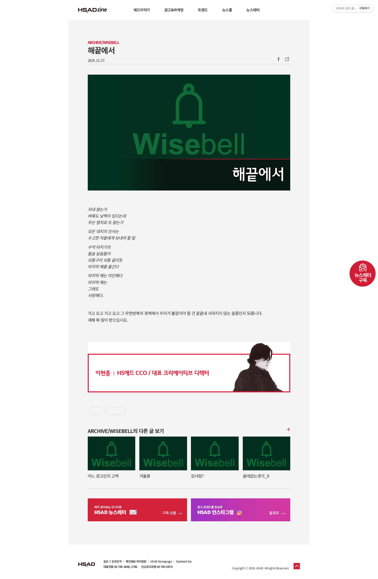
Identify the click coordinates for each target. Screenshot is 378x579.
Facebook (278, 59)
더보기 (287, 429)
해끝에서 (101, 50)
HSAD (86, 560)
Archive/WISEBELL (103, 42)
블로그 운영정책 (112, 561)
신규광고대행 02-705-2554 (156, 566)
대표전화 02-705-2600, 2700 (120, 566)
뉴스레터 (252, 9)
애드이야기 (142, 9)
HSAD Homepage (161, 561)
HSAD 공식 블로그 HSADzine (92, 10)
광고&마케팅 (173, 9)
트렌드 (203, 9)
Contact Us (183, 561)
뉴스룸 (227, 9)
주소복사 (286, 59)
